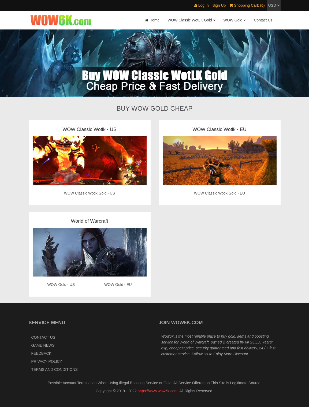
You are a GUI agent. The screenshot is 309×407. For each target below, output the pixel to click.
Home (152, 20)
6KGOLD (252, 342)
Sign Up (219, 5)
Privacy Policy (46, 361)
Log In (201, 5)
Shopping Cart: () (247, 5)
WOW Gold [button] (235, 20)
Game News (43, 345)
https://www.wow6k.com (158, 391)
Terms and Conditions (54, 369)
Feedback (41, 353)
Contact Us (263, 20)
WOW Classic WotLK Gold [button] (191, 20)
